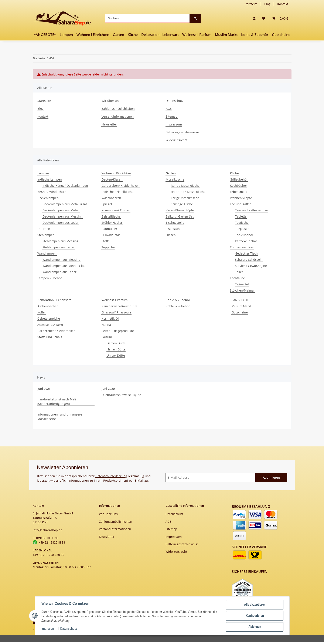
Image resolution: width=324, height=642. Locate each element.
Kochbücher (238, 186)
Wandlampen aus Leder (59, 272)
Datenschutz (175, 101)
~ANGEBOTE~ (241, 300)
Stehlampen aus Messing (60, 241)
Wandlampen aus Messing (61, 260)
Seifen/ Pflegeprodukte (118, 331)
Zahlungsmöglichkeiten (118, 109)
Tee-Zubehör (244, 235)
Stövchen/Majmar (242, 290)
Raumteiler (109, 229)
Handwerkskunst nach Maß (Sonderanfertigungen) (56, 401)
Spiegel (107, 204)
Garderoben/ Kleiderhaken (121, 186)
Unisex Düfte (116, 355)
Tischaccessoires (242, 247)
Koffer (41, 312)
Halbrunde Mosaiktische (188, 192)
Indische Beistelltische (117, 192)
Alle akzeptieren (254, 604)
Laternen (43, 229)
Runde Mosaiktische (185, 186)
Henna (106, 325)
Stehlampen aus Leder (58, 247)
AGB (169, 109)
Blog (267, 4)
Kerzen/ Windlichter (51, 192)
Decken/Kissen (112, 179)
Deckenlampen (48, 198)
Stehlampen (46, 235)
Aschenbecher (47, 306)
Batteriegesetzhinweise (182, 132)
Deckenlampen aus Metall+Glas (64, 204)
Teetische (242, 223)
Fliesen (171, 235)
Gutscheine (240, 312)
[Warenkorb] (280, 18)
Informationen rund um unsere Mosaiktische (59, 416)
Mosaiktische (175, 179)
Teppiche (108, 247)
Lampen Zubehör (49, 278)
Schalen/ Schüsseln (249, 260)
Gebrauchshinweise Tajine (122, 395)
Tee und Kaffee (240, 204)
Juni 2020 (108, 389)
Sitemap (171, 116)
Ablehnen (254, 627)
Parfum (107, 337)
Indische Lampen (49, 179)
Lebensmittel (239, 192)
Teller (239, 272)
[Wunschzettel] (264, 18)
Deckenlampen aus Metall (60, 210)
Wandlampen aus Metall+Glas (63, 266)
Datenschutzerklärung (111, 476)
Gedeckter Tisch (246, 253)
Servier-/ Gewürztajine (251, 266)
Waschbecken (111, 198)
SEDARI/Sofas (111, 235)
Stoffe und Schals (49, 337)
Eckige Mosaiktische (185, 198)
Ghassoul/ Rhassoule (116, 312)
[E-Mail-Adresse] (211, 477)
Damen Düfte (116, 343)
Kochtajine (237, 278)
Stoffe (106, 241)
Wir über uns (111, 101)
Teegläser (242, 229)
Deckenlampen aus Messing (62, 216)
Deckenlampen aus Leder (60, 223)
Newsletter (109, 124)
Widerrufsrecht (176, 140)
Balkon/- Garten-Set (180, 216)
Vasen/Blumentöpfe (180, 210)
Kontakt (282, 4)
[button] (254, 18)
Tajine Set (242, 284)
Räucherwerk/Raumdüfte (119, 306)
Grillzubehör (239, 179)
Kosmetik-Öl (110, 318)
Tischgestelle (175, 223)
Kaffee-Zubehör (246, 241)
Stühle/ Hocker (112, 223)
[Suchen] (147, 18)
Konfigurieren (255, 616)
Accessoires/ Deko (50, 325)
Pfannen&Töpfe (241, 198)
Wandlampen (47, 253)
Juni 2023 (44, 389)
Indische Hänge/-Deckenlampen (65, 186)
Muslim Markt (241, 306)
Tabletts (240, 216)
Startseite (251, 4)
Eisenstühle (174, 229)
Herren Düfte (116, 349)
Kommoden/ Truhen (116, 210)
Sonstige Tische (182, 204)
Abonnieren (271, 477)
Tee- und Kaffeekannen (251, 210)
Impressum (174, 124)
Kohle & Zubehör (178, 306)
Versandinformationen (118, 116)
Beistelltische (111, 216)
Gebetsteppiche (48, 318)
